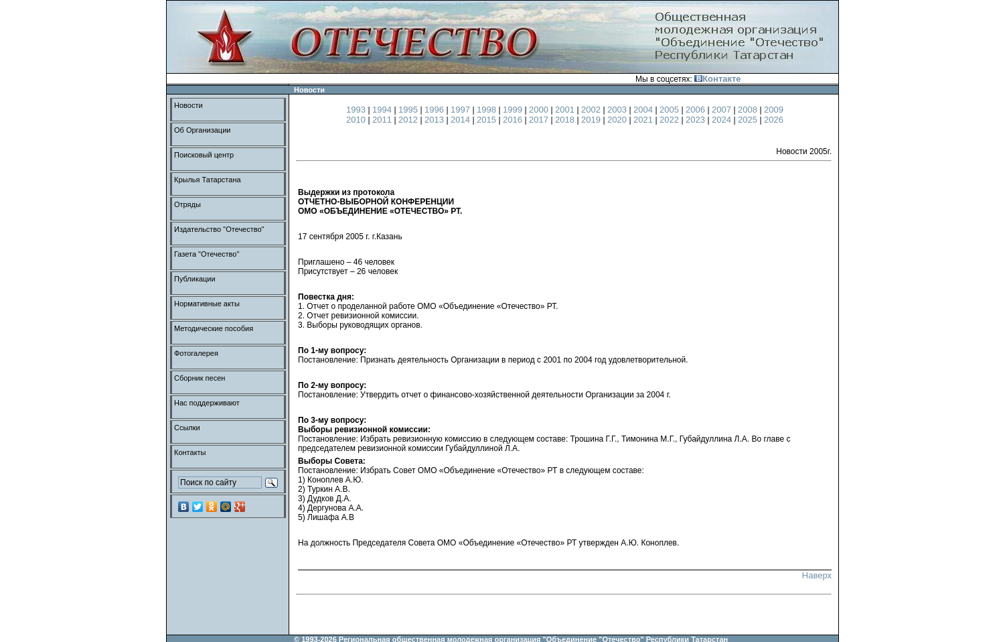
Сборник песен (199, 378)
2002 (592, 110)
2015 (488, 120)
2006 (697, 110)
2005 (671, 110)
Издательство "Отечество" (219, 229)
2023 (697, 120)
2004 (644, 110)
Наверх (817, 575)
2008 (749, 110)
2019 (592, 120)
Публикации (195, 279)
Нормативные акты (207, 304)
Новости (188, 105)
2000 (540, 110)
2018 (566, 120)
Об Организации (202, 130)
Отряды (187, 204)
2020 (618, 120)
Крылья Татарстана (207, 180)
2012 (409, 120)
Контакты (190, 452)
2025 (749, 120)
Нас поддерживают (207, 403)
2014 (462, 120)
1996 (435, 110)
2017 (540, 120)
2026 (773, 120)
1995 (409, 110)
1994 (383, 110)
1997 (462, 110)
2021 (644, 120)
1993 (357, 110)
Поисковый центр (204, 155)
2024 (723, 120)
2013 (435, 120)
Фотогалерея (196, 353)
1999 (514, 110)
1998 (488, 110)
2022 (671, 120)
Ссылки (187, 428)
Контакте (717, 79)
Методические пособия (213, 328)
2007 (723, 110)
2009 (773, 110)
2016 (514, 120)
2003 (618, 110)
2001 (566, 110)
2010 (357, 120)
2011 (383, 120)
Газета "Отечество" (206, 254)
